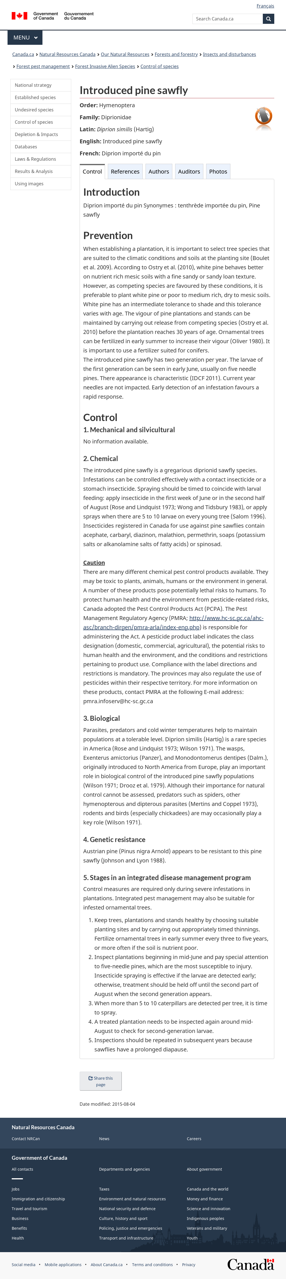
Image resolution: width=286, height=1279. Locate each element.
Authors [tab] (159, 171)
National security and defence (127, 1208)
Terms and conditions (152, 1264)
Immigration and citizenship (38, 1198)
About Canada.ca (107, 1264)
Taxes (104, 1189)
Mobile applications (63, 1264)
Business (20, 1218)
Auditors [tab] (189, 171)
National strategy (33, 85)
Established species (35, 97)
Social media (23, 1264)
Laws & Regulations (35, 159)
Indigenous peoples (205, 1218)
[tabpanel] (177, 619)
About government (204, 1169)
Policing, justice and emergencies (130, 1228)
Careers (194, 1138)
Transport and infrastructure (126, 1238)
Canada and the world (207, 1189)
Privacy (188, 1264)
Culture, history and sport (123, 1218)
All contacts (22, 1169)
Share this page (100, 1081)
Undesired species (34, 110)
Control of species (34, 122)
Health (18, 1238)
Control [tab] (92, 171)
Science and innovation (208, 1208)
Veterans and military (207, 1228)
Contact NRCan (26, 1138)
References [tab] (125, 171)
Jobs (16, 1189)
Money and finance (205, 1198)
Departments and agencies (124, 1169)
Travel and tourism (29, 1208)
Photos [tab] (218, 171)
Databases (26, 147)
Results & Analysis (34, 171)
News (104, 1138)
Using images (29, 184)
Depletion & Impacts (36, 134)
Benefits (19, 1228)
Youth (192, 1238)
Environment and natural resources (132, 1198)
